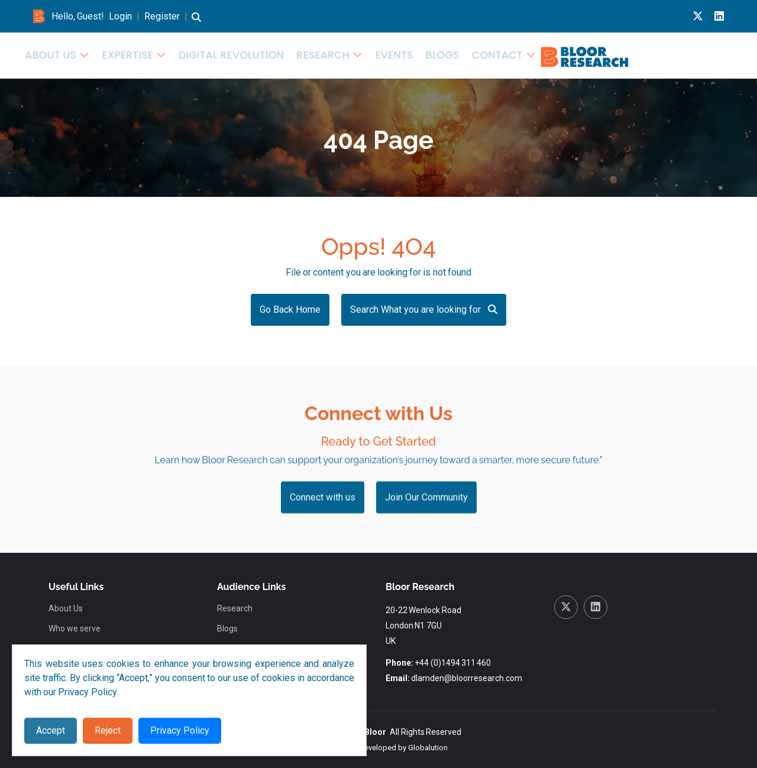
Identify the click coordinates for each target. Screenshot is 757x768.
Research (542, 54)
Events (605, 54)
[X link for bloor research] (697, 16)
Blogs (648, 54)
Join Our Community (426, 531)
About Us (309, 54)
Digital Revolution (466, 54)
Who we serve (74, 628)
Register (162, 16)
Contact (694, 54)
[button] (196, 22)
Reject (108, 730)
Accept (50, 730)
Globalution (428, 747)
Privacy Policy (179, 730)
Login (120, 16)
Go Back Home (290, 309)
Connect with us (322, 531)
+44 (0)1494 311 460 (453, 662)
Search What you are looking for (423, 309)
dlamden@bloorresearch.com (466, 678)
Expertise (377, 54)
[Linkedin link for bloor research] (719, 16)
